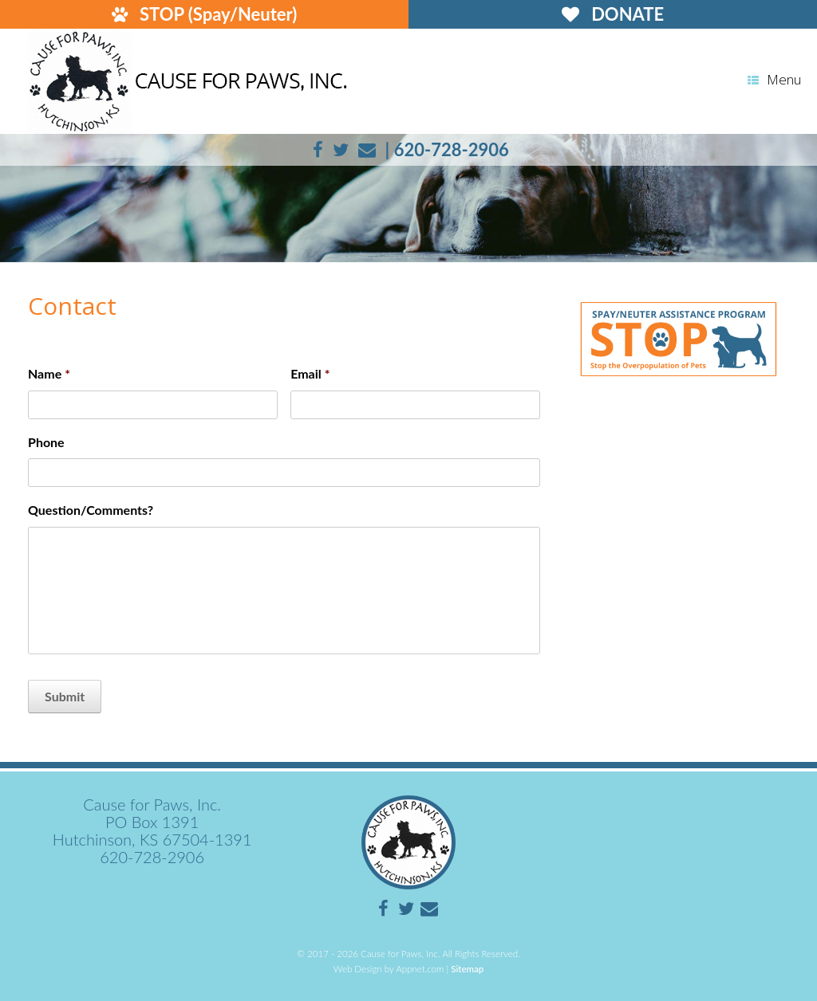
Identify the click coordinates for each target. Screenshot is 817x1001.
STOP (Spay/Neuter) (205, 14)
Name (49, 373)
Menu (774, 79)
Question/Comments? (90, 509)
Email (310, 373)
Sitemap (467, 969)
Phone (46, 441)
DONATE (613, 14)
